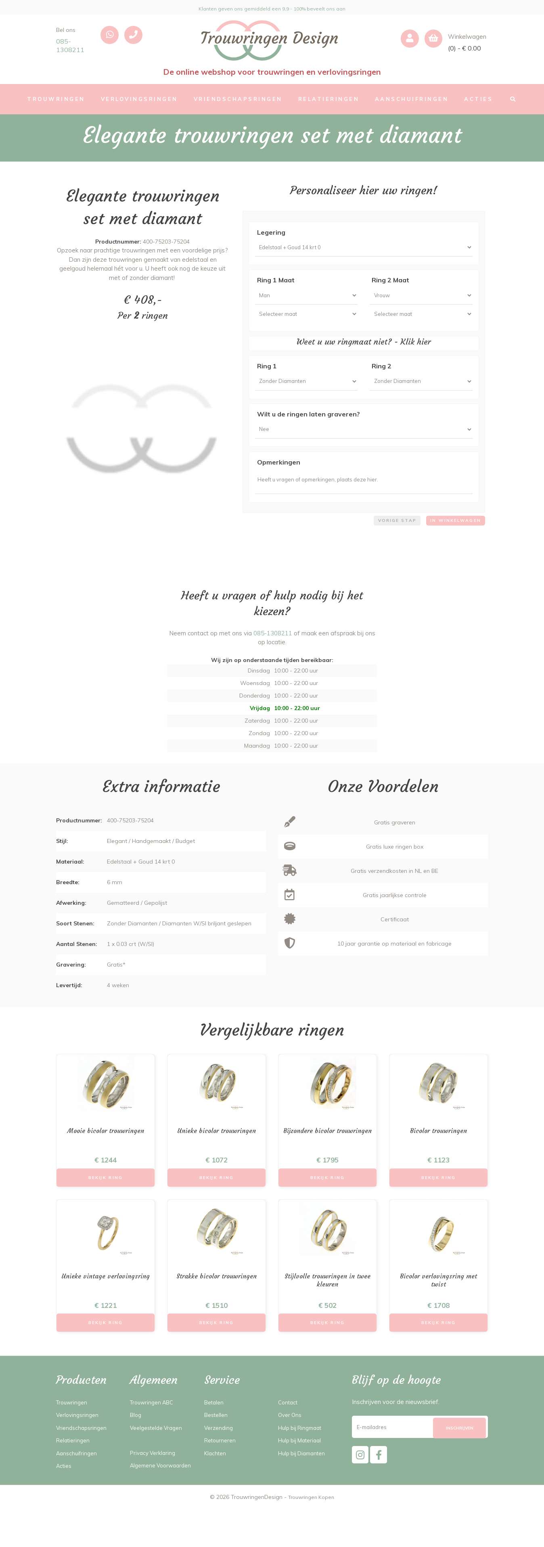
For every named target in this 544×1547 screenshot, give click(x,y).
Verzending (219, 1456)
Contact (289, 1430)
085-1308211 (70, 45)
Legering (271, 232)
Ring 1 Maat (276, 283)
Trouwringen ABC (155, 1430)
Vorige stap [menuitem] (389, 541)
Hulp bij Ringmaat (303, 1456)
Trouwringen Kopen (311, 1535)
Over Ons (291, 1443)
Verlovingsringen (79, 1443)
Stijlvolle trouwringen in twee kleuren (327, 1306)
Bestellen (217, 1443)
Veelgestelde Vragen (159, 1456)
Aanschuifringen (78, 1481)
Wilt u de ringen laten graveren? (308, 426)
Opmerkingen (278, 477)
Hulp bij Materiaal (302, 1469)
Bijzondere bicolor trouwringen (327, 1157)
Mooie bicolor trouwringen (106, 1152)
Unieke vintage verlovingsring (105, 1306)
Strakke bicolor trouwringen (216, 1306)
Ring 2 (381, 375)
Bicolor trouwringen (438, 1152)
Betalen (215, 1430)
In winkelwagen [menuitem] (452, 541)
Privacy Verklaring (154, 1481)
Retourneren (221, 1469)
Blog (136, 1443)
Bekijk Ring (106, 1201)
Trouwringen (73, 1430)
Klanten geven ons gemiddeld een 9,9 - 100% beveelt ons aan (272, 7)
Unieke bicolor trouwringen (216, 1152)
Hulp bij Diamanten (305, 1481)
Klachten (216, 1481)
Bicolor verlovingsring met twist (438, 1306)
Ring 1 (267, 375)
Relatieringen (74, 1469)
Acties (65, 1494)
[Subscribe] (459, 1456)
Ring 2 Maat (390, 283)
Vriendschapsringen (83, 1456)
